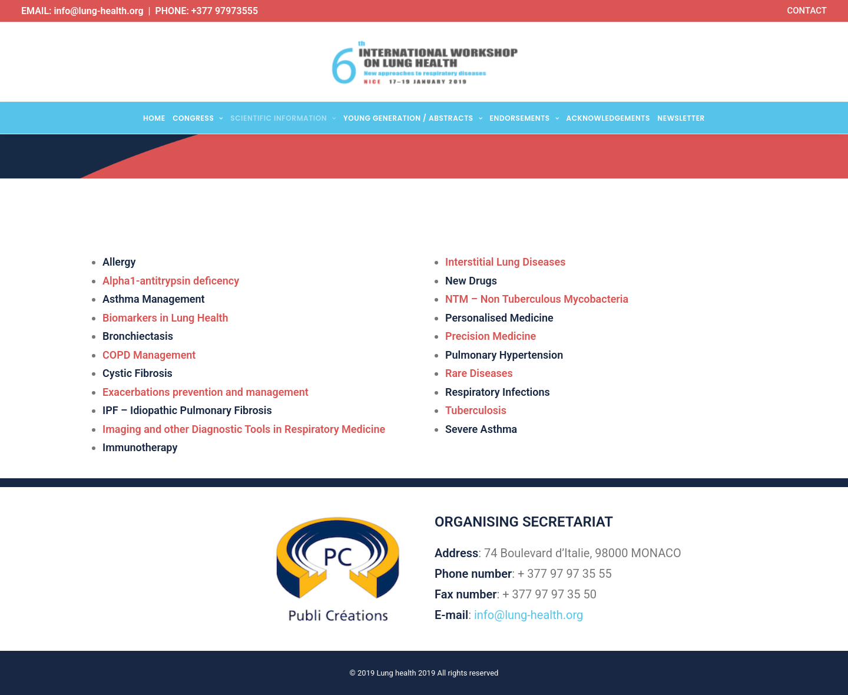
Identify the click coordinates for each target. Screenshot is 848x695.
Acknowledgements (608, 118)
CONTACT (807, 10)
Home (154, 118)
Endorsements (524, 118)
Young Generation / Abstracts (412, 118)
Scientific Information (283, 118)
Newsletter (681, 118)
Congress (198, 118)
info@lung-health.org (98, 10)
